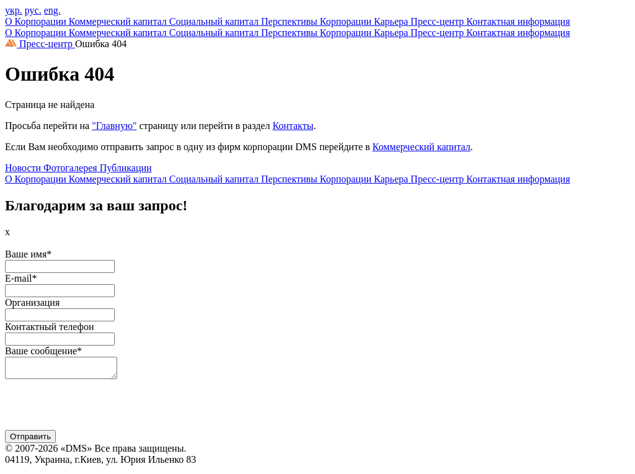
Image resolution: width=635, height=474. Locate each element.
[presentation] (99, 409)
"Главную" (114, 125)
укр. (13, 10)
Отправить (30, 440)
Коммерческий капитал (422, 146)
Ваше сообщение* (43, 351)
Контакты (292, 125)
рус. (33, 10)
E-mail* (21, 278)
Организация (32, 302)
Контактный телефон (49, 326)
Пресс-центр (47, 43)
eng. (52, 10)
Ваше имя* (28, 254)
